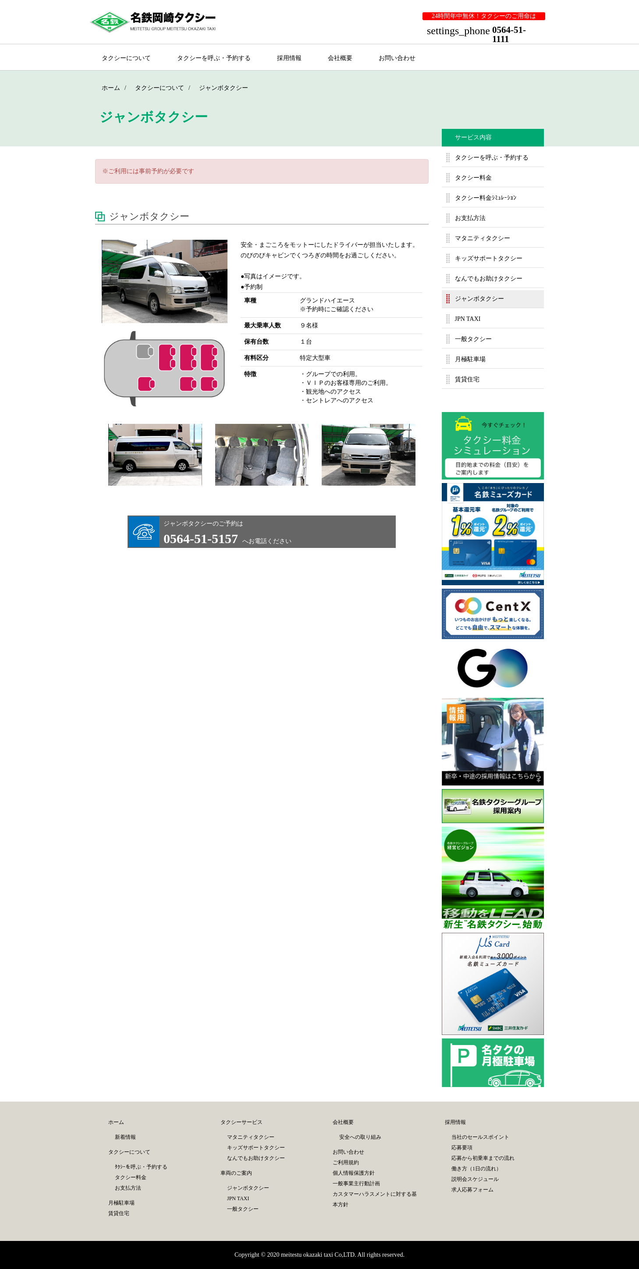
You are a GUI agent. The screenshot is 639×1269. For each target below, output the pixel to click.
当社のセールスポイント (480, 1137)
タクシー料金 (473, 177)
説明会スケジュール (475, 1179)
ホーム (116, 1122)
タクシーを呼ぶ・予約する (214, 58)
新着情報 (125, 1137)
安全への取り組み (360, 1137)
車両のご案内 (236, 1173)
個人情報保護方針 (354, 1173)
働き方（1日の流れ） (476, 1169)
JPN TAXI (468, 319)
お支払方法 (470, 218)
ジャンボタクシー (479, 298)
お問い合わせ (397, 58)
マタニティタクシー (482, 238)
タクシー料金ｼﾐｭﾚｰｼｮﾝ (485, 198)
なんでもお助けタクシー (488, 278)
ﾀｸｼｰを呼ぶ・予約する (141, 1167)
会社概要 (340, 58)
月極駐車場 (470, 359)
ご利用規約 (346, 1162)
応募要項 (461, 1148)
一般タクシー (473, 339)
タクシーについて (126, 58)
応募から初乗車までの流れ (483, 1158)
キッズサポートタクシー (488, 258)
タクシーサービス (241, 1122)
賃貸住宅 (467, 379)
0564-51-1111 (509, 34)
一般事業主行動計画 (356, 1183)
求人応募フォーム (472, 1190)
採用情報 (289, 58)
